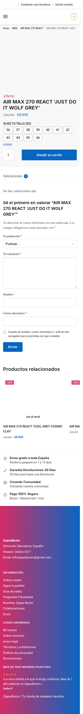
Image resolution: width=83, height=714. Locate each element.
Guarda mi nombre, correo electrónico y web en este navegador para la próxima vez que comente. (38, 334)
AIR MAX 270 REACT (31, 28)
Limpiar (7, 144)
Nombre (9, 294)
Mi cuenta (10, 630)
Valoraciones (15, 176)
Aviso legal (10, 641)
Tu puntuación (12, 236)
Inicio (6, 28)
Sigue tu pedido (13, 586)
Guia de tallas (12, 591)
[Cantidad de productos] (8, 155)
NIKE (14, 28)
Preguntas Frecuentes (18, 597)
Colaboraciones (14, 608)
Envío (7, 614)
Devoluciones (12, 658)
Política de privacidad (18, 653)
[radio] (8, 130)
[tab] (40, 176)
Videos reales (12, 580)
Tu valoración (12, 254)
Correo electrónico (15, 313)
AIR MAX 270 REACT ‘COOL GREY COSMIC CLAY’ (33, 429)
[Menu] (9, 17)
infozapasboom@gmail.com (31, 557)
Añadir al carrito (49, 155)
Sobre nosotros (13, 636)
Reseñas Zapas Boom (18, 603)
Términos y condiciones (19, 647)
